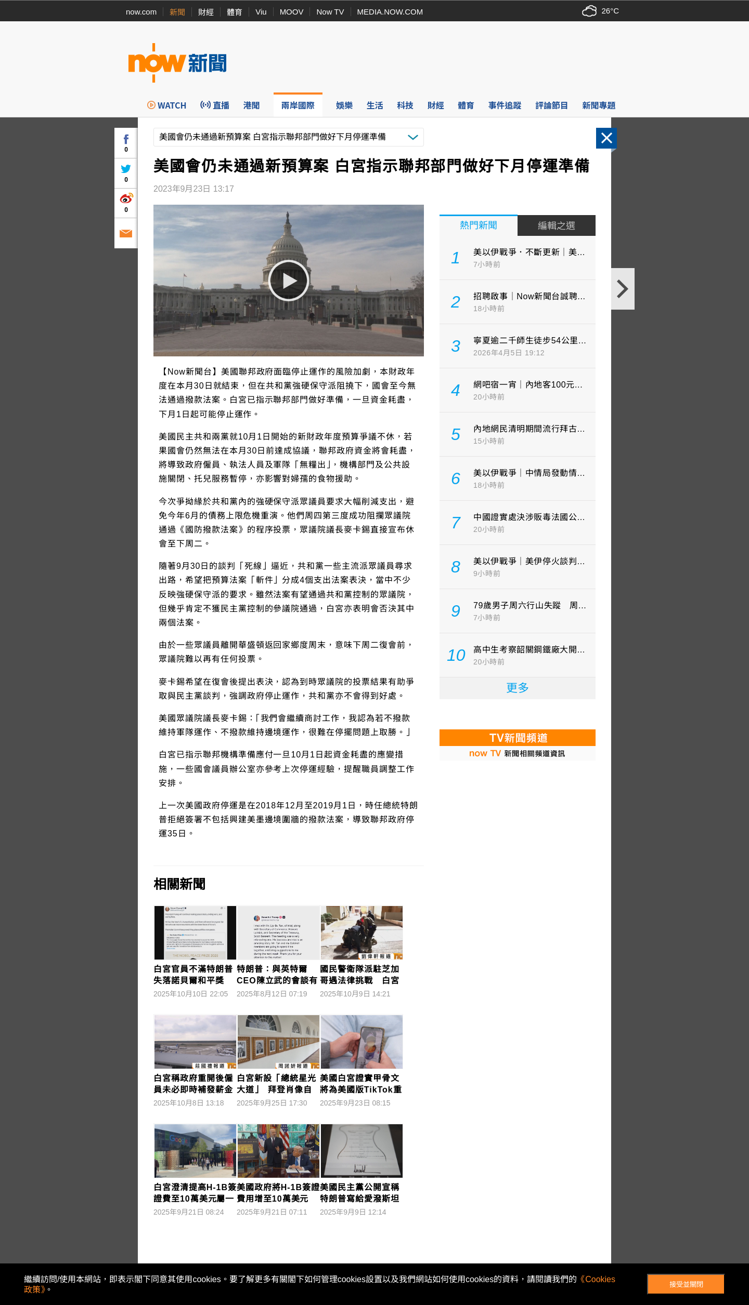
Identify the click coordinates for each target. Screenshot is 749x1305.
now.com (141, 11)
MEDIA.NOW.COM (390, 11)
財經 (206, 12)
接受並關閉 (686, 1284)
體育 (234, 12)
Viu (260, 11)
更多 (517, 688)
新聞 (177, 12)
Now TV (330, 11)
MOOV (292, 11)
